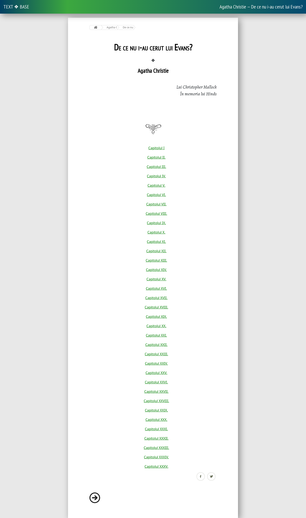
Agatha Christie (112, 27)
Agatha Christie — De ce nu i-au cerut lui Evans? (261, 6)
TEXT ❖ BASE (16, 6)
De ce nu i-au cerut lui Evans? (128, 27)
